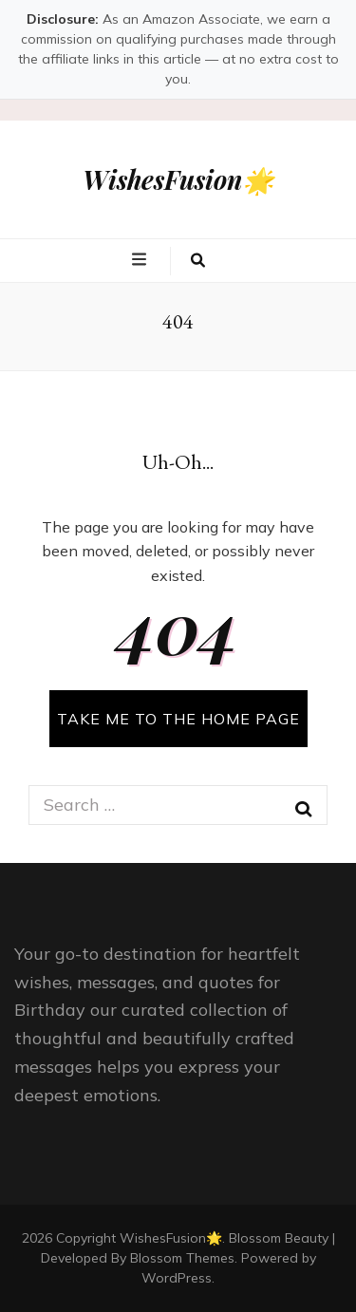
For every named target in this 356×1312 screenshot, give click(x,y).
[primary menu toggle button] (141, 259)
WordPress (176, 1277)
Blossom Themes (182, 1257)
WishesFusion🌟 (178, 179)
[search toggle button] (198, 261)
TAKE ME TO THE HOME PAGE (178, 718)
